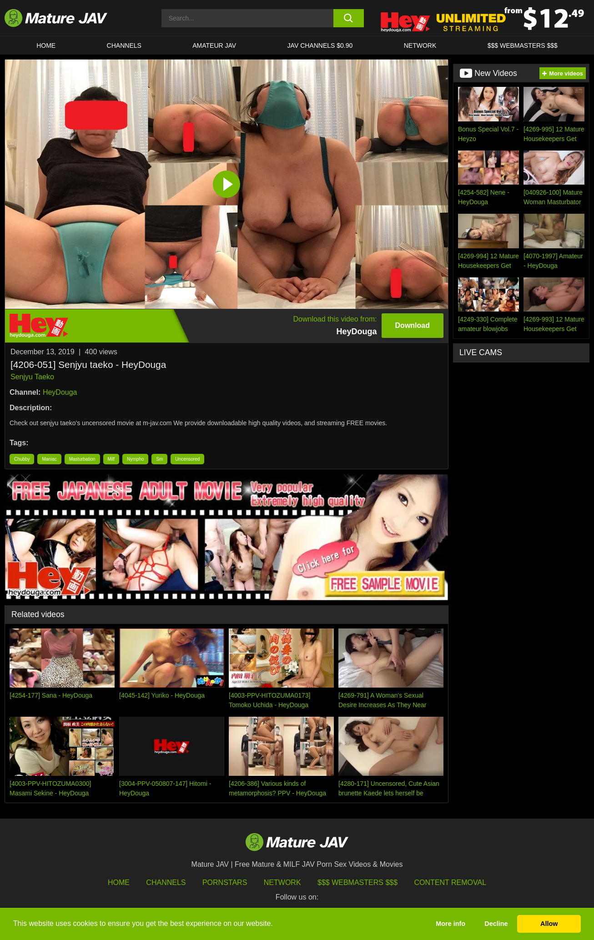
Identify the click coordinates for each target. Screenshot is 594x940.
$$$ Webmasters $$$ (357, 882)
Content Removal (450, 882)
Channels (166, 882)
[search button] (348, 18)
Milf (111, 459)
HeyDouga (60, 392)
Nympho (135, 459)
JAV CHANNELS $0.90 (320, 45)
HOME (45, 45)
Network (420, 45)
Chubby (22, 459)
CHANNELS (124, 45)
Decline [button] (496, 923)
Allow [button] (549, 923)
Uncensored (187, 459)
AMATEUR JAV (214, 45)
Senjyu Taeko (32, 377)
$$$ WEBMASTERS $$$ (523, 45)
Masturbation (82, 459)
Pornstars (224, 882)
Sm (159, 459)
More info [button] (450, 923)
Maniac (49, 459)
